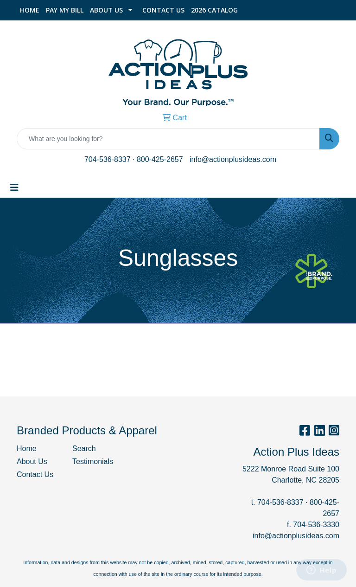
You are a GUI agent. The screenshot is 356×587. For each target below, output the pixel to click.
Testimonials (92, 461)
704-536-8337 (107, 159)
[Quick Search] (168, 138)
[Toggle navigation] (14, 187)
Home (29, 10)
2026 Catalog (214, 10)
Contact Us (163, 10)
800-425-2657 (160, 159)
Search (84, 448)
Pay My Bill (64, 10)
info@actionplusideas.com (233, 159)
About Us (106, 10)
